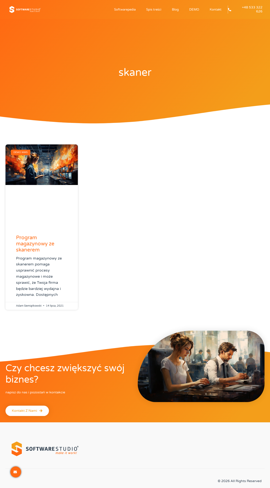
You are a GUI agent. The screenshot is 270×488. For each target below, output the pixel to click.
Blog (175, 9)
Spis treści (153, 9)
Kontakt (215, 9)
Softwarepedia (125, 9)
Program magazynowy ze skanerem (35, 244)
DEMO (194, 9)
